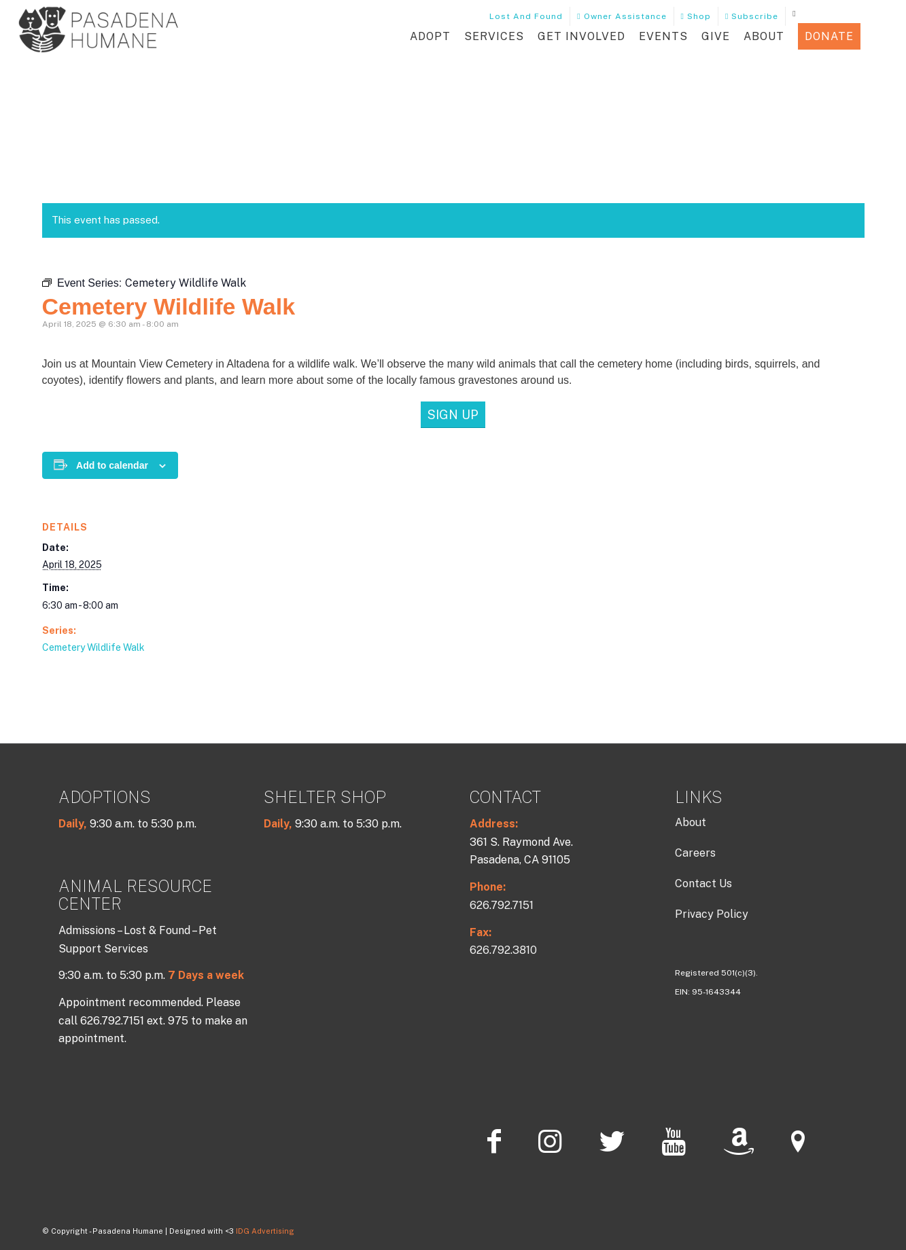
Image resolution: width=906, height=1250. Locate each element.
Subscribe (751, 16)
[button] (877, 36)
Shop (696, 16)
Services (494, 36)
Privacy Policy (711, 914)
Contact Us (703, 883)
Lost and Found (520, 16)
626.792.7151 (502, 905)
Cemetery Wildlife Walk (93, 647)
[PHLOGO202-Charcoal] (98, 36)
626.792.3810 (503, 950)
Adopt (430, 36)
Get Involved (581, 36)
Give (715, 36)
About (764, 36)
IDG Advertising (265, 1231)
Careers (695, 852)
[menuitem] (520, 16)
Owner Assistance (621, 16)
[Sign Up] (453, 414)
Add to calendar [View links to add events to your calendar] (112, 465)
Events (663, 36)
